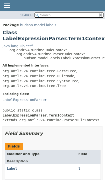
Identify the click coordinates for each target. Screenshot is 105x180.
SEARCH (26, 15)
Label (12, 168)
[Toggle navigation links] (6, 6)
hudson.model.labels (38, 25)
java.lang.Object (16, 46)
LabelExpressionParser (24, 100)
